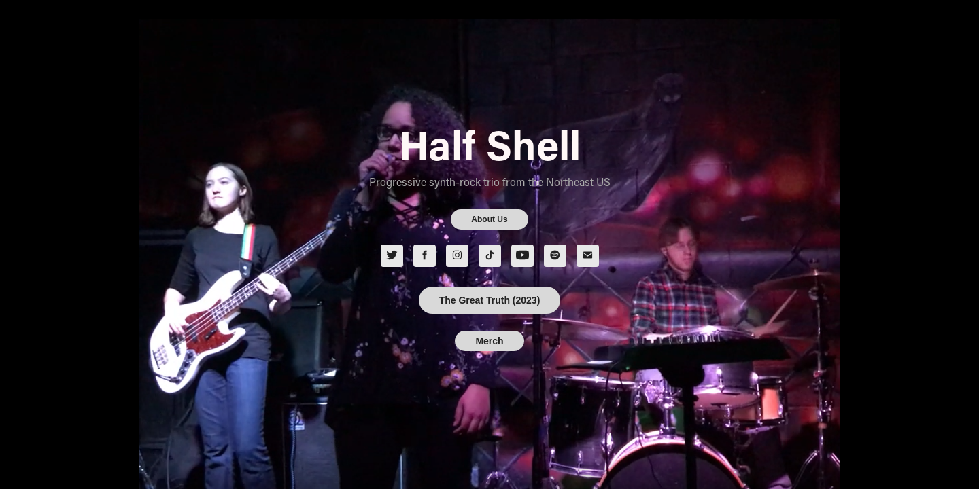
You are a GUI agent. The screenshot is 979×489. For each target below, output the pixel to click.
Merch (489, 341)
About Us (489, 219)
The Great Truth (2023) (489, 300)
